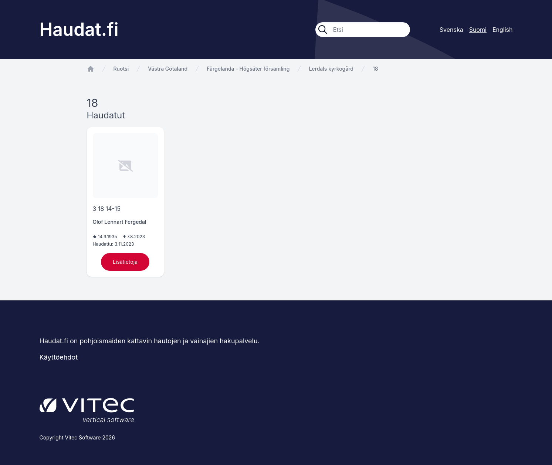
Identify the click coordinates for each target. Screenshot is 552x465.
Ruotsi (121, 68)
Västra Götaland (167, 68)
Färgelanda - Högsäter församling (248, 68)
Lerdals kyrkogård (331, 68)
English (502, 29)
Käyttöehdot (59, 357)
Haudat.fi (79, 29)
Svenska (451, 29)
